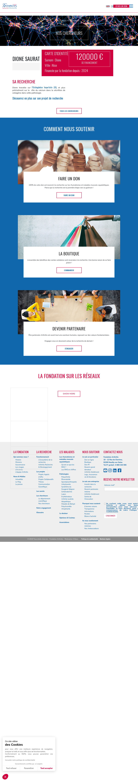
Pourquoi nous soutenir (91, 728)
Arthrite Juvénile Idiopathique (67, 724)
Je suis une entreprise (90, 706)
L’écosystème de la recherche (45, 685)
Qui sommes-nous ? (21, 681)
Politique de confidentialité (89, 763)
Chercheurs (73, 20)
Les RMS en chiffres (68, 694)
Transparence (89, 733)
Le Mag (18, 706)
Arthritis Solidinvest (91, 696)
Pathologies (64, 698)
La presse (18, 708)
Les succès (40, 715)
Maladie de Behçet (68, 728)
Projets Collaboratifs (45, 704)
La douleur (63, 737)
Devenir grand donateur (89, 692)
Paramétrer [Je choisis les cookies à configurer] (29, 768)
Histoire (18, 684)
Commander (69, 270)
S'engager (69, 348)
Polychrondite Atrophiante (66, 732)
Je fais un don (121, 6)
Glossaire (40, 737)
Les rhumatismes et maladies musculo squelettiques (67, 683)
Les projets (40, 696)
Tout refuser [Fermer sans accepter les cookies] (11, 768)
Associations (64, 746)
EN (109, 6)
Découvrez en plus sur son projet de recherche (37, 98)
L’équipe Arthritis (21, 696)
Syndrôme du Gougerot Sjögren (67, 712)
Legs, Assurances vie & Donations (90, 700)
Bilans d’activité (90, 740)
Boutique (87, 686)
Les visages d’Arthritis (19, 692)
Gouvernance (20, 689)
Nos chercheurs (44, 728)
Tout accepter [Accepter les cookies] (46, 768)
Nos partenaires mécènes (90, 749)
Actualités (19, 704)
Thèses (41, 706)
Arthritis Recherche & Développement (45, 690)
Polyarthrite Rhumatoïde (65, 702)
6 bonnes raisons (90, 731)
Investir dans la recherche (90, 709)
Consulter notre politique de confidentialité (20, 760)
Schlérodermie (66, 716)
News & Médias (19, 701)
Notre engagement (43, 732)
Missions (18, 686)
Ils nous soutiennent (90, 745)
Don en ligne (89, 684)
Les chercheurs (42, 720)
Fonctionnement (42, 681)
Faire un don (69, 195)
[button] (5, 777)
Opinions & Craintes (67, 742)
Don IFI (87, 689)
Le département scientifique (44, 724)
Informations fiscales (89, 736)
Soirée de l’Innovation (88, 722)
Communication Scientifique (44, 709)
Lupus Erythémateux (66, 719)
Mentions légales (105, 763)
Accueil (63, 20)
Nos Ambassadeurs (91, 753)
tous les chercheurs (69, 111)
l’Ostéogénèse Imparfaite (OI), (44, 87)
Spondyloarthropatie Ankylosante (69, 707)
